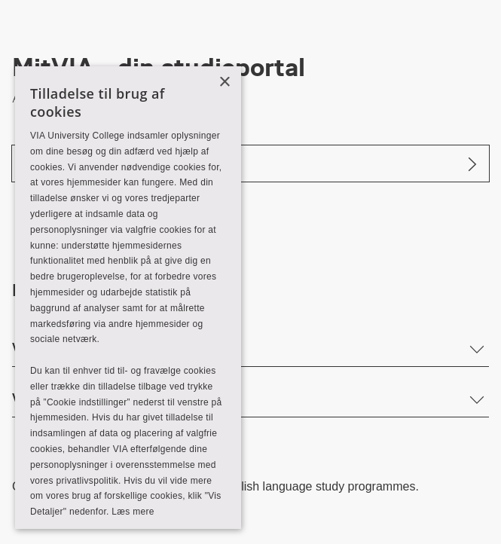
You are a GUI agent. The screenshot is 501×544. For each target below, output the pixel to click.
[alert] (128, 297)
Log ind (46, 163)
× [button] (224, 82)
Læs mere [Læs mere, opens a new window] (133, 511)
